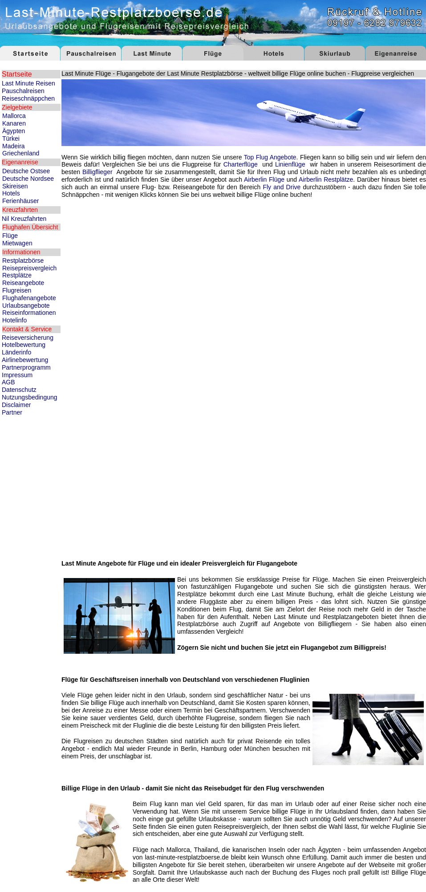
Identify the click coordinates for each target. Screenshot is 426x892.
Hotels (11, 193)
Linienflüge (290, 164)
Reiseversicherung (27, 337)
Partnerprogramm (26, 367)
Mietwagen (17, 243)
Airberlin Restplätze (326, 179)
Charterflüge (240, 164)
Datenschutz (19, 389)
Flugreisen (16, 290)
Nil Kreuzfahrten (24, 218)
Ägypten (13, 130)
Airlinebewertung (25, 359)
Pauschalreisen (23, 90)
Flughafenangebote (29, 297)
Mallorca (14, 115)
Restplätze (17, 275)
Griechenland (20, 153)
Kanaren (14, 123)
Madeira (13, 146)
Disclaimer (16, 404)
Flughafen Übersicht (30, 227)
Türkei (11, 138)
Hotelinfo (14, 320)
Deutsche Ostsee (26, 171)
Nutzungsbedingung (29, 397)
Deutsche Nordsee (28, 178)
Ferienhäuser (20, 200)
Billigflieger (97, 171)
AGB (8, 382)
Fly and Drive (281, 187)
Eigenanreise (20, 162)
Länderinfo (16, 352)
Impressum (17, 375)
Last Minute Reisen (28, 83)
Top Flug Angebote (270, 157)
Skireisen (15, 186)
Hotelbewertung (23, 344)
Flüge (10, 235)
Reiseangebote (23, 282)
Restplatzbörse (23, 260)
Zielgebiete (17, 107)
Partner (12, 412)
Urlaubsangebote (26, 305)
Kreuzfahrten (20, 209)
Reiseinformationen (29, 312)
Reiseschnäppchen (28, 98)
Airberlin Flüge (264, 179)
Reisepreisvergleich (29, 268)
